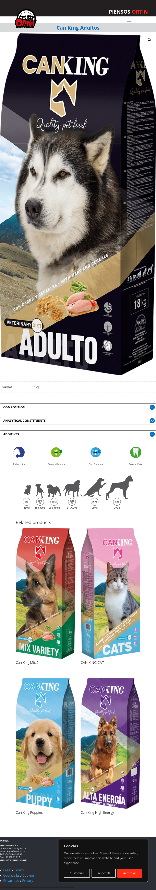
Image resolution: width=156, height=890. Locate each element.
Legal (7, 870)
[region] (103, 860)
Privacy (27, 880)
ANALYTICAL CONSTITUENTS (24, 421)
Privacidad (11, 880)
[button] (149, 39)
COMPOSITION (14, 407)
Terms (19, 870)
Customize (77, 873)
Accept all (129, 873)
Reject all (103, 873)
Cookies (28, 875)
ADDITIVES (11, 434)
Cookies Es (11, 875)
